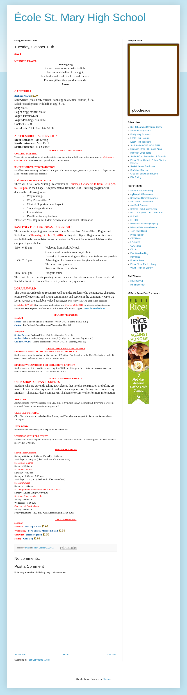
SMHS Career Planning (141, 190)
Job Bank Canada (138, 205)
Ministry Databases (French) (144, 227)
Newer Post (20, 654)
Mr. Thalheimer (137, 285)
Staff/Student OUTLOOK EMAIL (145, 145)
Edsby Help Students (140, 134)
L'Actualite (135, 242)
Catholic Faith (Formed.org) (143, 209)
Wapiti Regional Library (141, 268)
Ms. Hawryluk (136, 281)
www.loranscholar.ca (94, 308)
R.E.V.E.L (135, 216)
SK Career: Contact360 (141, 201)
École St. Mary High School (80, 17)
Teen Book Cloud (138, 231)
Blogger (106, 679)
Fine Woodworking (139, 253)
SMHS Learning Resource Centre (146, 127)
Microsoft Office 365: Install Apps (146, 149)
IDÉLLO (134, 220)
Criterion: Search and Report (144, 173)
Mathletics (135, 257)
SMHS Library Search (140, 130)
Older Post (111, 654)
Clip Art (133, 249)
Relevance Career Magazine (144, 198)
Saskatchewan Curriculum (142, 166)
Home (66, 654)
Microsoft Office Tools (140, 153)
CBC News (135, 246)
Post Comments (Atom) (39, 660)
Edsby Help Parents (139, 138)
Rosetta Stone (137, 260)
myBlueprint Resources (141, 194)
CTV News (135, 238)
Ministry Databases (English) (144, 223)
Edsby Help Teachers (140, 142)
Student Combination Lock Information (148, 156)
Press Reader (136, 235)
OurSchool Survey (139, 170)
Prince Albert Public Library (143, 264)
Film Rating (135, 177)
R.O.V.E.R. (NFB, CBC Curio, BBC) (147, 212)
